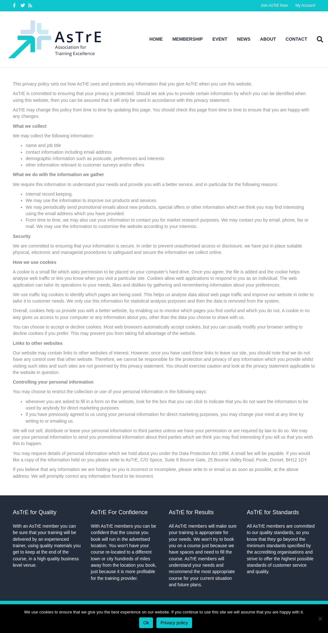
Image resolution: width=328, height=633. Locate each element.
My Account (305, 5)
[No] (320, 618)
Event (219, 39)
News (243, 39)
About (268, 39)
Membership (187, 39)
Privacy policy (174, 622)
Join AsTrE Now (274, 5)
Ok (146, 622)
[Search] (317, 39)
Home (156, 39)
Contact (296, 39)
